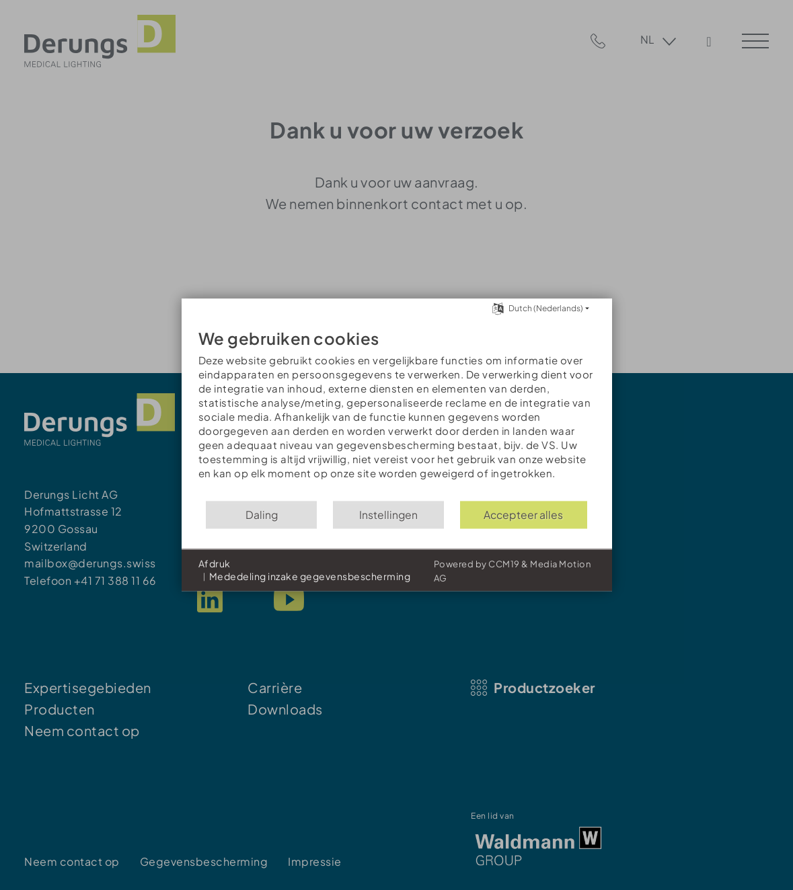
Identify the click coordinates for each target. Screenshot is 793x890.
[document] (396, 408)
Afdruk (214, 563)
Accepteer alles (523, 514)
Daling (262, 514)
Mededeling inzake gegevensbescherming (310, 577)
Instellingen (388, 514)
